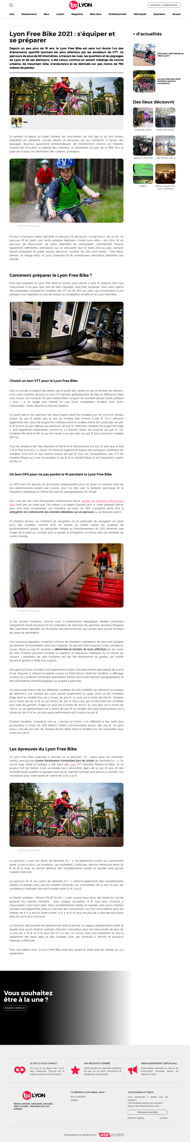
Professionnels (117, 14)
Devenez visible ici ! (15, 1008)
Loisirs (60, 14)
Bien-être (95, 14)
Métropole (140, 14)
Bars (46, 14)
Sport (15, 25)
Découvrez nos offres (148, 1112)
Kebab (74, 1100)
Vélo (23, 25)
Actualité (178, 14)
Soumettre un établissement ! (164, 5)
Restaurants (29, 14)
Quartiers (159, 14)
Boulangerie (78, 1097)
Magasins (77, 14)
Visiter (10, 14)
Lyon (85, 5)
